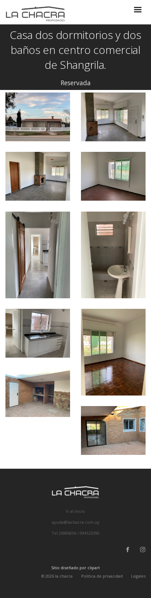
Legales (138, 576)
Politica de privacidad (102, 576)
